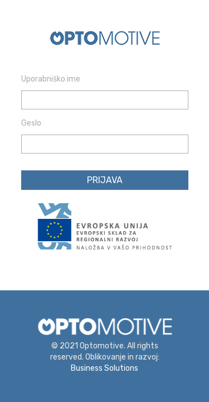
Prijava (105, 180)
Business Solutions (104, 368)
